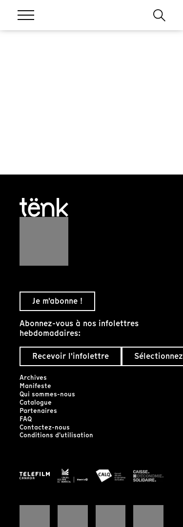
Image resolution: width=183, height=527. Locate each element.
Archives (33, 377)
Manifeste (35, 385)
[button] (159, 15)
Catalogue (36, 402)
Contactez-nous (45, 427)
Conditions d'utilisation (56, 435)
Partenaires (38, 410)
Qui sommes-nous (47, 394)
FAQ (26, 419)
